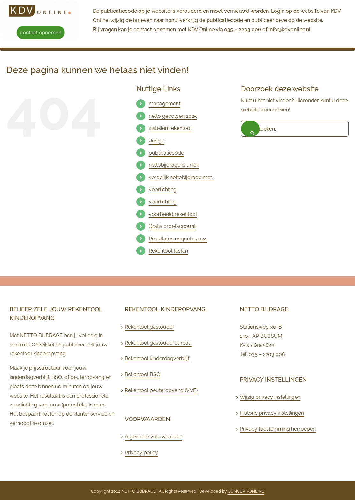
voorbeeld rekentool (173, 214)
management (164, 104)
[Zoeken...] (295, 129)
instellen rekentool (170, 128)
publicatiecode (166, 153)
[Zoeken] (250, 129)
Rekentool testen (168, 251)
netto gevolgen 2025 (173, 116)
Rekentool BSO (142, 374)
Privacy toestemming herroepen (278, 429)
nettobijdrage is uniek (174, 165)
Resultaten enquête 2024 (178, 239)
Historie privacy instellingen (272, 413)
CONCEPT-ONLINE (246, 491)
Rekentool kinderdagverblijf (157, 358)
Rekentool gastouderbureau (158, 343)
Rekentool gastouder (149, 327)
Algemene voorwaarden (153, 437)
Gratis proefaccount (172, 226)
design (156, 141)
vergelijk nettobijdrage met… (181, 177)
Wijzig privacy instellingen (270, 397)
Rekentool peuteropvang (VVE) (161, 390)
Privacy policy (141, 453)
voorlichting (163, 189)
